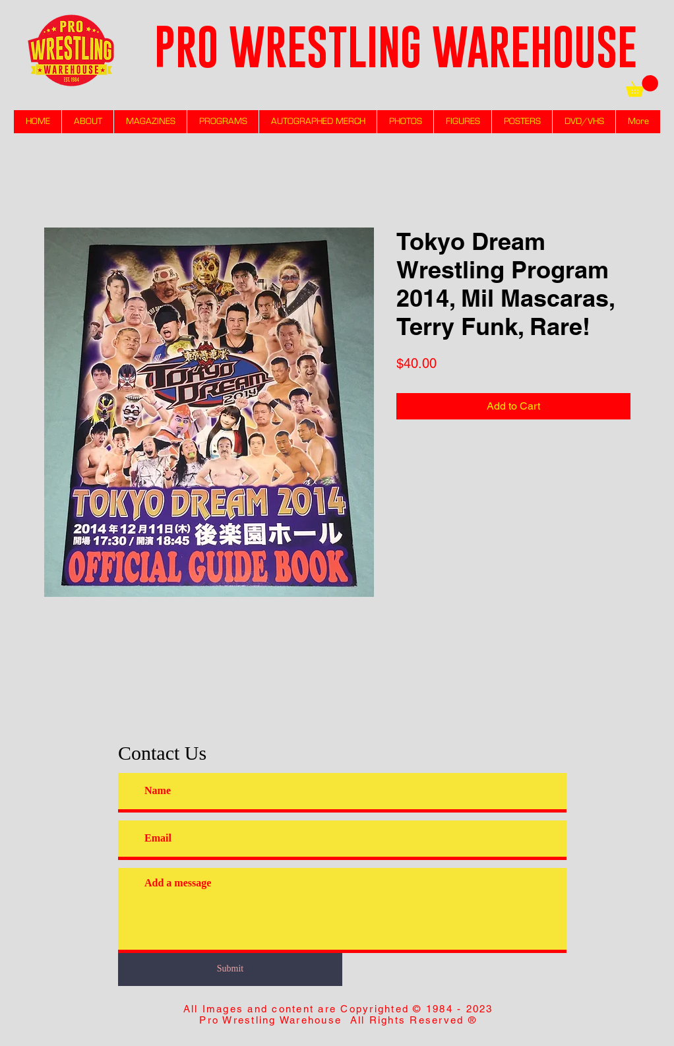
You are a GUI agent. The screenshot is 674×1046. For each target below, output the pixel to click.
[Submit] (230, 968)
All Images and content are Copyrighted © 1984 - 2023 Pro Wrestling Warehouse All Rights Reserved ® (338, 1014)
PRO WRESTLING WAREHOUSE (395, 46)
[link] (642, 86)
